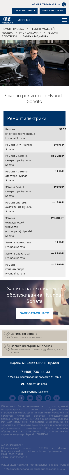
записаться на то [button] (34, 313)
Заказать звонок (25, 11)
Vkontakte (12, 398)
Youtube (30, 398)
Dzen (21, 398)
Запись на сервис (52, 11)
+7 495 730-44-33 (44, 4)
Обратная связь (34, 384)
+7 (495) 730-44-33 (34, 372)
